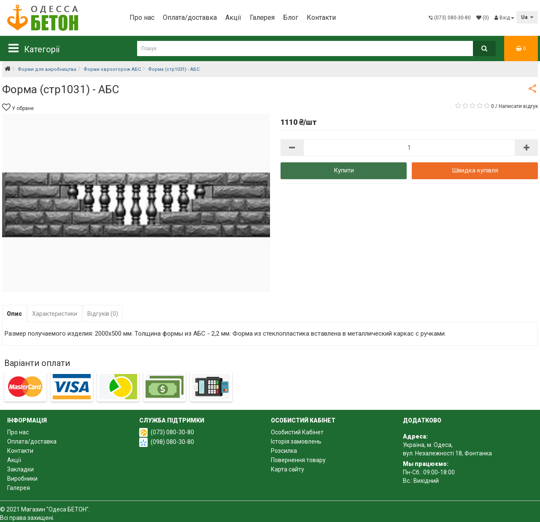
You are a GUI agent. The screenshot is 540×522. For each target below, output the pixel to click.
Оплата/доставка (190, 17)
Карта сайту (287, 469)
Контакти (321, 17)
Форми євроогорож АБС (112, 69)
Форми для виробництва (47, 69)
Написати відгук (518, 106)
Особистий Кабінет (297, 432)
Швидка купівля (475, 170)
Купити (344, 170)
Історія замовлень (296, 441)
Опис (14, 313)
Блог (290, 17)
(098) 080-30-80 (172, 442)
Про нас (142, 17)
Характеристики (54, 313)
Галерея (262, 17)
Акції (233, 17)
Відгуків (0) (102, 313)
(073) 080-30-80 (172, 432)
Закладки (20, 469)
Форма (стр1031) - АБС (174, 69)
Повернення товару (298, 460)
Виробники (22, 478)
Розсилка (284, 450)
